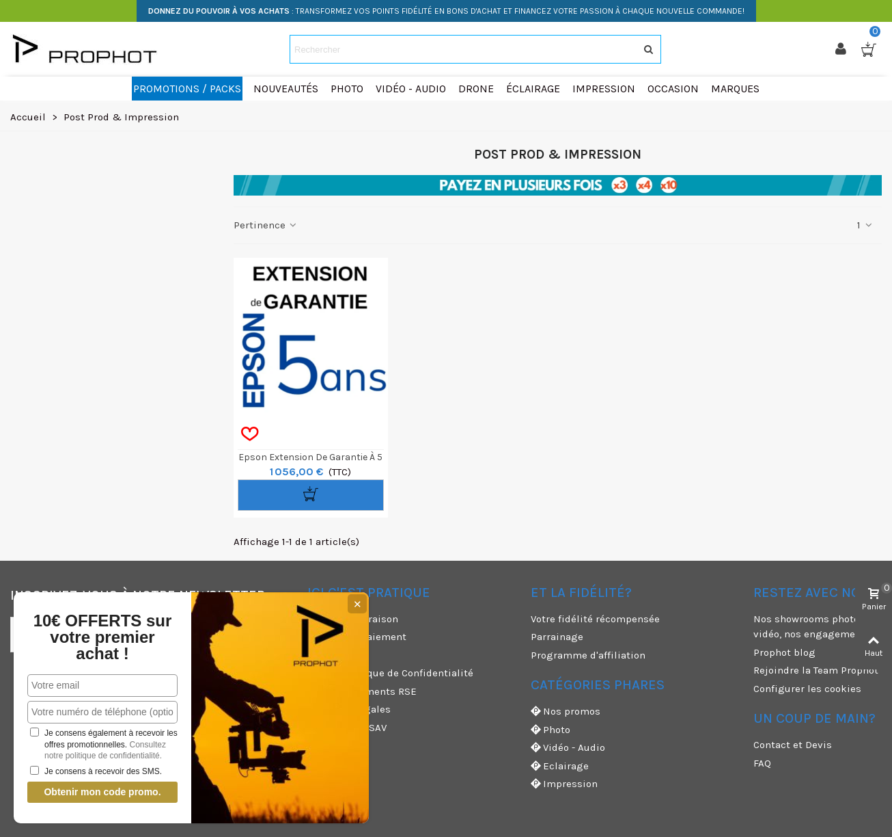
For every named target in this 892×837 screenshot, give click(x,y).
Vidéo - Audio (568, 748)
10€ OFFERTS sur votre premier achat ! (102, 637)
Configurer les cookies (807, 688)
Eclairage (560, 766)
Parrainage (557, 636)
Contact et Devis (792, 745)
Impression (564, 784)
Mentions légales (349, 709)
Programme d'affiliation (588, 655)
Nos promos (565, 711)
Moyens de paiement (356, 636)
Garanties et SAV (347, 727)
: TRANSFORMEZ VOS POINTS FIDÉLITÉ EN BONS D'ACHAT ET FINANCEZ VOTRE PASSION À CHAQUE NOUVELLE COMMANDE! (446, 11)
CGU (316, 655)
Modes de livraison (352, 619)
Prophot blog (784, 652)
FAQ (762, 763)
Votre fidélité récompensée (595, 619)
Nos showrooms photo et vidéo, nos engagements (812, 627)
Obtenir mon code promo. (102, 791)
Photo (550, 730)
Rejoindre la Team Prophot (815, 670)
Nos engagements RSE (362, 691)
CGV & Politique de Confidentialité (390, 673)
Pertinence (266, 225)
